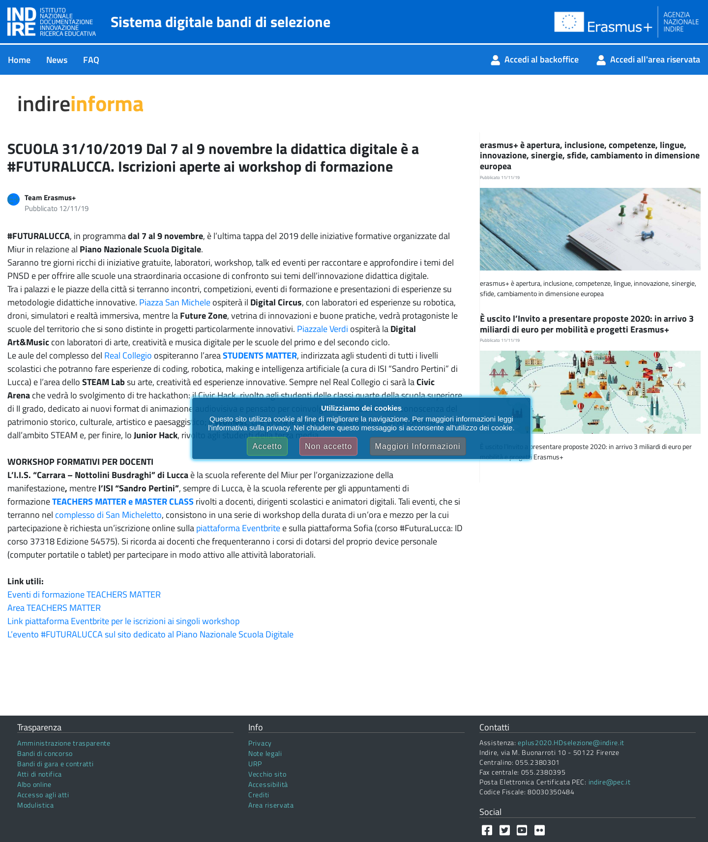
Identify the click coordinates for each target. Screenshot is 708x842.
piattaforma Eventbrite (238, 528)
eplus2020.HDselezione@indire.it (571, 742)
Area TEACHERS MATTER (54, 607)
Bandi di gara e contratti (55, 763)
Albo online (34, 784)
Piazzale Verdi (322, 328)
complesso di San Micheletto (108, 514)
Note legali (265, 753)
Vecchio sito (267, 774)
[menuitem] (19, 59)
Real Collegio (128, 355)
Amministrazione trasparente (64, 743)
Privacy (260, 743)
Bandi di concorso (45, 753)
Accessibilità (268, 784)
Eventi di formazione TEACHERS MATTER (84, 594)
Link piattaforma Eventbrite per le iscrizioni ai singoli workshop (123, 621)
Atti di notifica (39, 774)
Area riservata (271, 805)
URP (255, 763)
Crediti (258, 794)
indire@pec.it (610, 782)
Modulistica (35, 805)
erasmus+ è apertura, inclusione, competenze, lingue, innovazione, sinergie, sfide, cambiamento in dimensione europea (590, 155)
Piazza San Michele (174, 302)
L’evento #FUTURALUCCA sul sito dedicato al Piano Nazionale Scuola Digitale (150, 634)
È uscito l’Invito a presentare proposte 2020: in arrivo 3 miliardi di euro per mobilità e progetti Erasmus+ (587, 324)
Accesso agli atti (43, 794)
